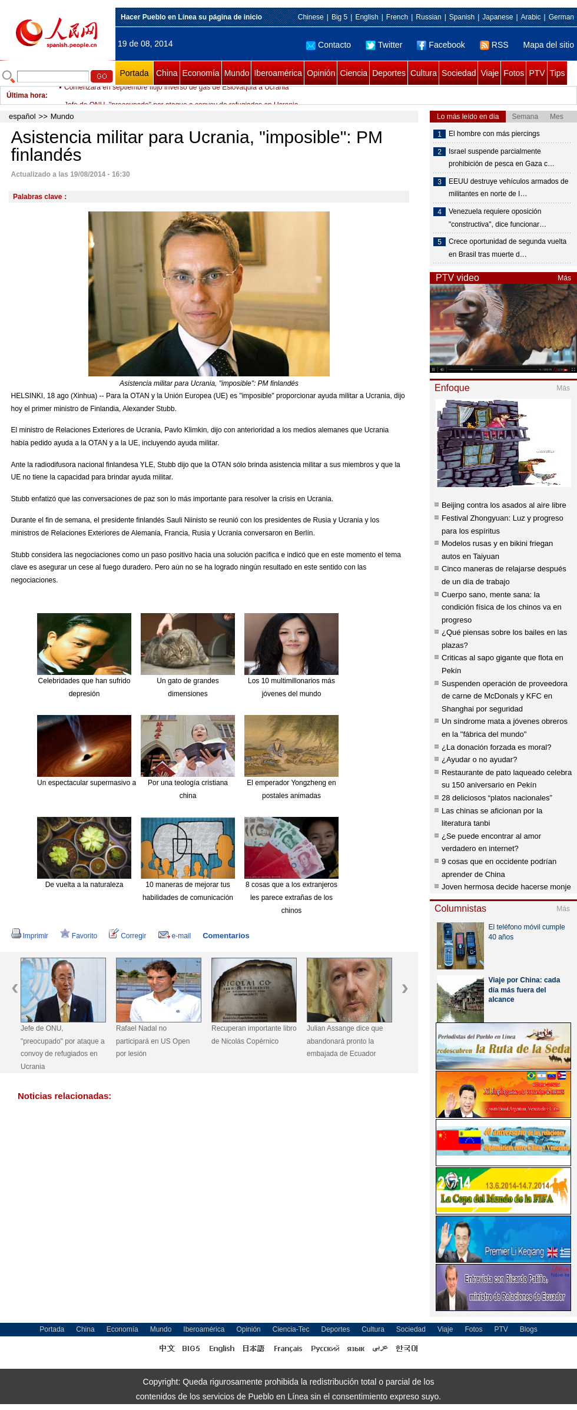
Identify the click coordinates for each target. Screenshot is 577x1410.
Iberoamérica (278, 73)
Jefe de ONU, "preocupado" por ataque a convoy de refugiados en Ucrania (63, 1047)
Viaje (489, 73)
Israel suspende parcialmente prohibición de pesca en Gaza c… (502, 157)
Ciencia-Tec (291, 1329)
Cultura (423, 73)
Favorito (78, 936)
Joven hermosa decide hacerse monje (506, 886)
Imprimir (29, 936)
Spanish (462, 17)
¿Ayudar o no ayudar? (479, 759)
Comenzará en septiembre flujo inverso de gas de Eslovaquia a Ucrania (176, 95)
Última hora (25, 95)
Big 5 (339, 17)
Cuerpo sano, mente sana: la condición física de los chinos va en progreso (502, 607)
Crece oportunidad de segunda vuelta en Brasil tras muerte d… (507, 248)
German (561, 17)
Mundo (237, 73)
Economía (201, 73)
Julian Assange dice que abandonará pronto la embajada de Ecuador (345, 1041)
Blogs (529, 1329)
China (167, 73)
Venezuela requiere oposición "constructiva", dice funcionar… (497, 218)
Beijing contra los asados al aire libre (504, 505)
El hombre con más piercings (494, 134)
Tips (557, 73)
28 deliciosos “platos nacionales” (497, 797)
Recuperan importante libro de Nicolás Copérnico (254, 1034)
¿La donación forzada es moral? (496, 747)
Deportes (389, 73)
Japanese (497, 17)
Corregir (127, 936)
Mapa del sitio (548, 44)
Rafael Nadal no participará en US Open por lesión (153, 1041)
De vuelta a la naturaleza (84, 885)
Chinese (311, 17)
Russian (428, 17)
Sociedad (459, 73)
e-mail (174, 936)
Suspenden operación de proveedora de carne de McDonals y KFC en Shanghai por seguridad (505, 696)
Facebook (441, 44)
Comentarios (226, 935)
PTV (537, 73)
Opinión (321, 73)
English (366, 17)
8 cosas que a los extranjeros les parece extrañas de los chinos (291, 897)
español (22, 116)
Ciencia (353, 73)
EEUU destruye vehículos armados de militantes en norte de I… (508, 187)
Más (564, 278)
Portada (134, 73)
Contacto (328, 44)
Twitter (384, 44)
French (397, 17)
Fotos (513, 73)
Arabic (531, 17)
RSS (494, 44)
